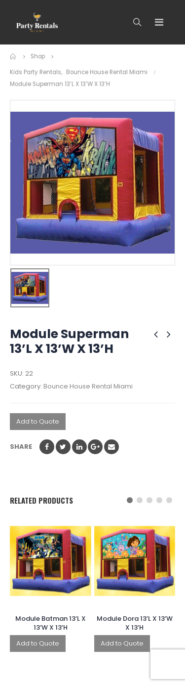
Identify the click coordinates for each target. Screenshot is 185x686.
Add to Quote (37, 421)
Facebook (46, 446)
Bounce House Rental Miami (88, 386)
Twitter (63, 446)
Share (21, 446)
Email (111, 446)
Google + (95, 446)
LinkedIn (79, 446)
